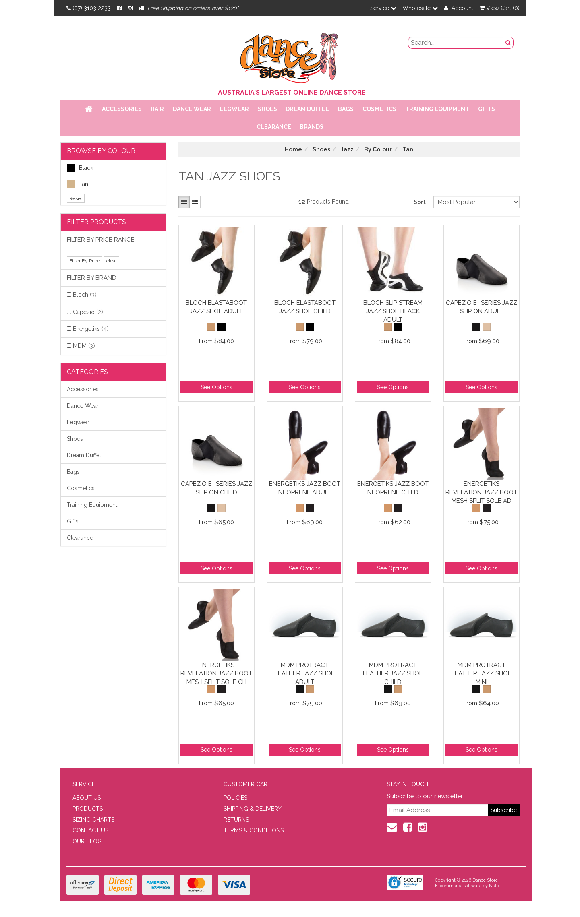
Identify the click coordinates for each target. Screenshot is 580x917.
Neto (494, 885)
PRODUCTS (87, 808)
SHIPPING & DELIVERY (253, 808)
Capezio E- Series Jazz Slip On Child (216, 488)
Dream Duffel (307, 109)
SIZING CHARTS (93, 819)
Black (80, 168)
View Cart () (499, 8)
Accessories (122, 109)
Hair (157, 109)
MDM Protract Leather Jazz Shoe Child (393, 673)
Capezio (88, 312)
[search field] (456, 43)
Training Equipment (437, 109)
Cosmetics (379, 109)
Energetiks (91, 329)
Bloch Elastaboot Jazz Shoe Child (305, 307)
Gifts (486, 109)
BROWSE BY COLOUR (101, 151)
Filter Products (96, 222)
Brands (311, 127)
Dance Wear (192, 109)
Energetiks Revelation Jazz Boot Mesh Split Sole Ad (481, 492)
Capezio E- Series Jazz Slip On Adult (481, 307)
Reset (75, 198)
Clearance (274, 127)
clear (111, 261)
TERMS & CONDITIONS (254, 830)
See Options (216, 387)
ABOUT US (86, 798)
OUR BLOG (87, 841)
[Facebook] (119, 8)
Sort (420, 202)
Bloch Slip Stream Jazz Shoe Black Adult (393, 311)
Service (383, 8)
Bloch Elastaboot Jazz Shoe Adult (216, 307)
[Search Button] (508, 43)
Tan (77, 184)
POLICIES (235, 798)
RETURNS (236, 819)
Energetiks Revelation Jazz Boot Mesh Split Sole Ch (216, 673)
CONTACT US (90, 830)
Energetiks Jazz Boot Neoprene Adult (304, 488)
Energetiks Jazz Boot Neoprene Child (393, 488)
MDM (84, 345)
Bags (346, 109)
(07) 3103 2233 (88, 8)
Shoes (267, 109)
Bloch (85, 294)
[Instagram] (130, 8)
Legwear (234, 109)
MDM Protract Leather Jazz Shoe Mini (482, 673)
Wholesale (420, 8)
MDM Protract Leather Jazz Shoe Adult (305, 673)
